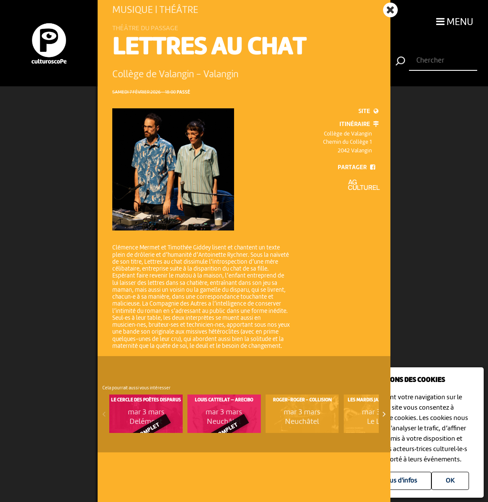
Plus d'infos (400, 480)
